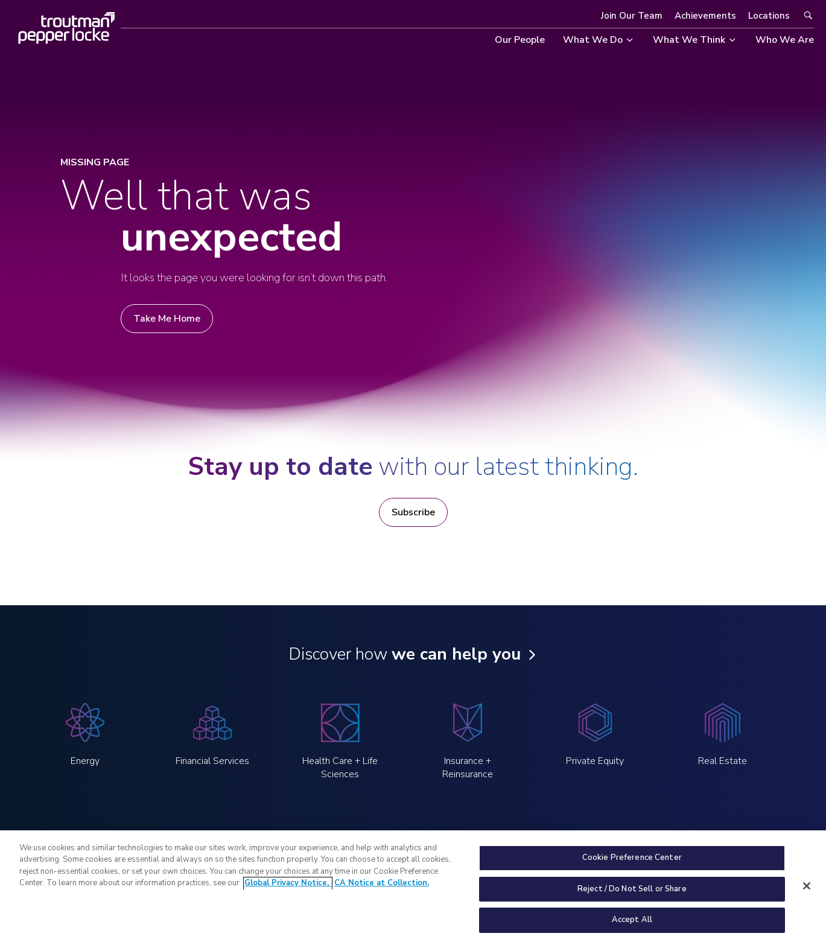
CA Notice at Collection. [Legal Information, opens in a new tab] (381, 889)
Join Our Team (631, 16)
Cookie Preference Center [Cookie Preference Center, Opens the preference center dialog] (632, 864)
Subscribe (413, 512)
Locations (769, 16)
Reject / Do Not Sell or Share (632, 894)
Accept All (632, 926)
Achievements (705, 16)
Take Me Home (166, 318)
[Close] (806, 892)
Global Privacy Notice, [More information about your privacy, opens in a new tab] (287, 889)
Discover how (404, 654)
